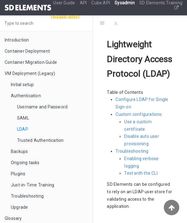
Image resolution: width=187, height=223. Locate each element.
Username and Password (42, 106)
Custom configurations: (139, 114)
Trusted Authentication (40, 140)
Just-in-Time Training (32, 184)
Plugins (18, 173)
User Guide (64, 2)
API (84, 2)
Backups (19, 151)
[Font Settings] (115, 23)
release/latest (65, 17)
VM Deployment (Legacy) (30, 73)
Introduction (17, 39)
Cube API (101, 2)
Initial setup (22, 84)
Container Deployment (27, 51)
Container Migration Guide (31, 62)
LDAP (22, 129)
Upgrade (19, 207)
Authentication (26, 95)
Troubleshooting (27, 196)
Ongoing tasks (25, 162)
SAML (23, 118)
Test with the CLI (140, 173)
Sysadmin (125, 2)
